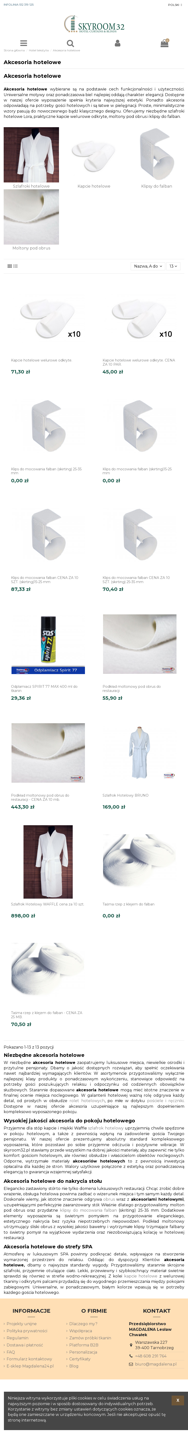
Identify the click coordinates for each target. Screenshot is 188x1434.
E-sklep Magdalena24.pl (30, 1366)
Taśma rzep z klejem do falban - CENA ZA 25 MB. (46, 1015)
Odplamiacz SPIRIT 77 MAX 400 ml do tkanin (44, 688)
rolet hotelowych (87, 1100)
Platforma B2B (83, 1345)
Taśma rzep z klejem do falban (128, 904)
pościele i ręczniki (165, 1100)
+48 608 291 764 (150, 1356)
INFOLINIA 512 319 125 (19, 4)
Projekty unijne (22, 1323)
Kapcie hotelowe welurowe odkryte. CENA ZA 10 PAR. (139, 362)
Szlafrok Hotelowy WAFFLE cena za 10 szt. (47, 904)
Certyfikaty (80, 1359)
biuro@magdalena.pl (156, 1364)
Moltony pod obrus (31, 248)
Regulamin (17, 1338)
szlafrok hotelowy (105, 1128)
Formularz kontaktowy (29, 1359)
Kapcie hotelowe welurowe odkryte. (41, 360)
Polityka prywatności (27, 1331)
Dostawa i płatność (25, 1345)
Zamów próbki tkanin (90, 1338)
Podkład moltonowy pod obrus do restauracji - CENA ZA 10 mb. (40, 797)
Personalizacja (83, 1352)
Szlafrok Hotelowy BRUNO (126, 795)
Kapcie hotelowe (94, 186)
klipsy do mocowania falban (88, 1210)
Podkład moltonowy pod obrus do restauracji (132, 688)
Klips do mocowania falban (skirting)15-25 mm (137, 471)
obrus (109, 1199)
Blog (74, 1366)
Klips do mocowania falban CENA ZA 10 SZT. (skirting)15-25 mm (44, 580)
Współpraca (80, 1331)
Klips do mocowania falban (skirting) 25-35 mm (46, 471)
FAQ (11, 1352)
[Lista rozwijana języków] (175, 5)
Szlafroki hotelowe (31, 186)
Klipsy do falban (156, 186)
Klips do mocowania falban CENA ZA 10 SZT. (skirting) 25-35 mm (136, 580)
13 (173, 266)
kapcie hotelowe (140, 1276)
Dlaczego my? (83, 1323)
